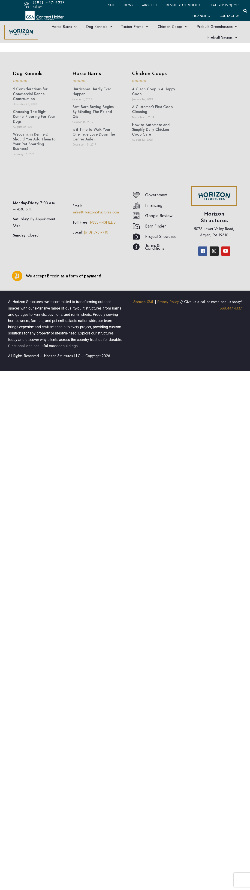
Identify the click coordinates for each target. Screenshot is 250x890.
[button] (245, 10)
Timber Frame (134, 26)
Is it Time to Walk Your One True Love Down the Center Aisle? (93, 134)
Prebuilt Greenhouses (217, 26)
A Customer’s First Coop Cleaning (152, 109)
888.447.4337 (231, 308)
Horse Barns (64, 26)
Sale (111, 5)
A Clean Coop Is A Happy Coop (153, 91)
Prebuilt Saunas (222, 37)
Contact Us (230, 16)
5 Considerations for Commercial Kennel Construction (30, 93)
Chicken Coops (173, 26)
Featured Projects (225, 5)
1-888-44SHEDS (103, 222)
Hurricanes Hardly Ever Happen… (91, 91)
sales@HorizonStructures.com (95, 212)
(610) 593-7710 (96, 232)
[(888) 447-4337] (26, 5)
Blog (128, 5)
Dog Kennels (99, 26)
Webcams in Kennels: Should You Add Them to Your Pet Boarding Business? (34, 141)
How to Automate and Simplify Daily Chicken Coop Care (151, 129)
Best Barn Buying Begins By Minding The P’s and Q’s (93, 111)
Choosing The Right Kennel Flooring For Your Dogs (34, 116)
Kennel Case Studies (183, 5)
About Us (149, 5)
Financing (201, 16)
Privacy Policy (168, 301)
